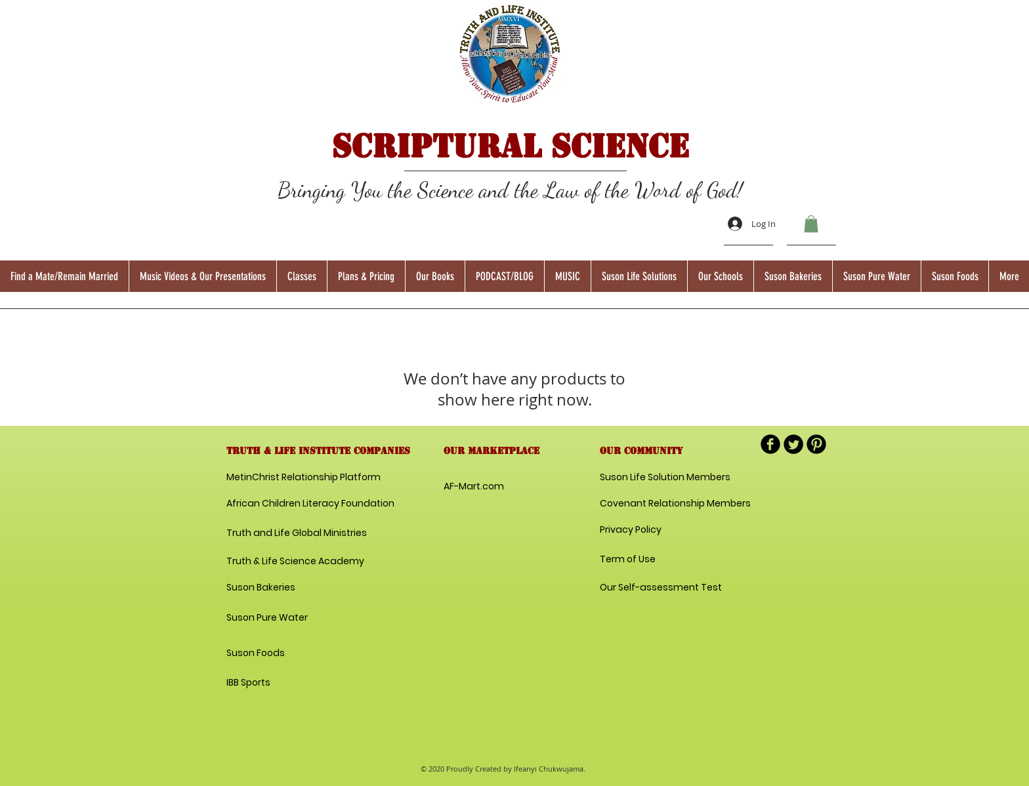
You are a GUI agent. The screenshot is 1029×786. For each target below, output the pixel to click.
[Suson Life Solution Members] (665, 478)
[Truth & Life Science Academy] (295, 561)
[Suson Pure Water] (267, 618)
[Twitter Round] (793, 444)
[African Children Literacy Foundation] (310, 504)
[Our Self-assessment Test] (661, 588)
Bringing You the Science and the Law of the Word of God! (510, 190)
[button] (811, 223)
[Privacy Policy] (646, 530)
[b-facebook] (770, 444)
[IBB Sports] (273, 683)
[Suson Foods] (256, 653)
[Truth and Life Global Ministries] (296, 533)
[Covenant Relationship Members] (675, 504)
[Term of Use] (646, 560)
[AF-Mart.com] (474, 487)
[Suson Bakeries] (260, 588)
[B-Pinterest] (816, 444)
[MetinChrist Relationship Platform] (303, 478)
